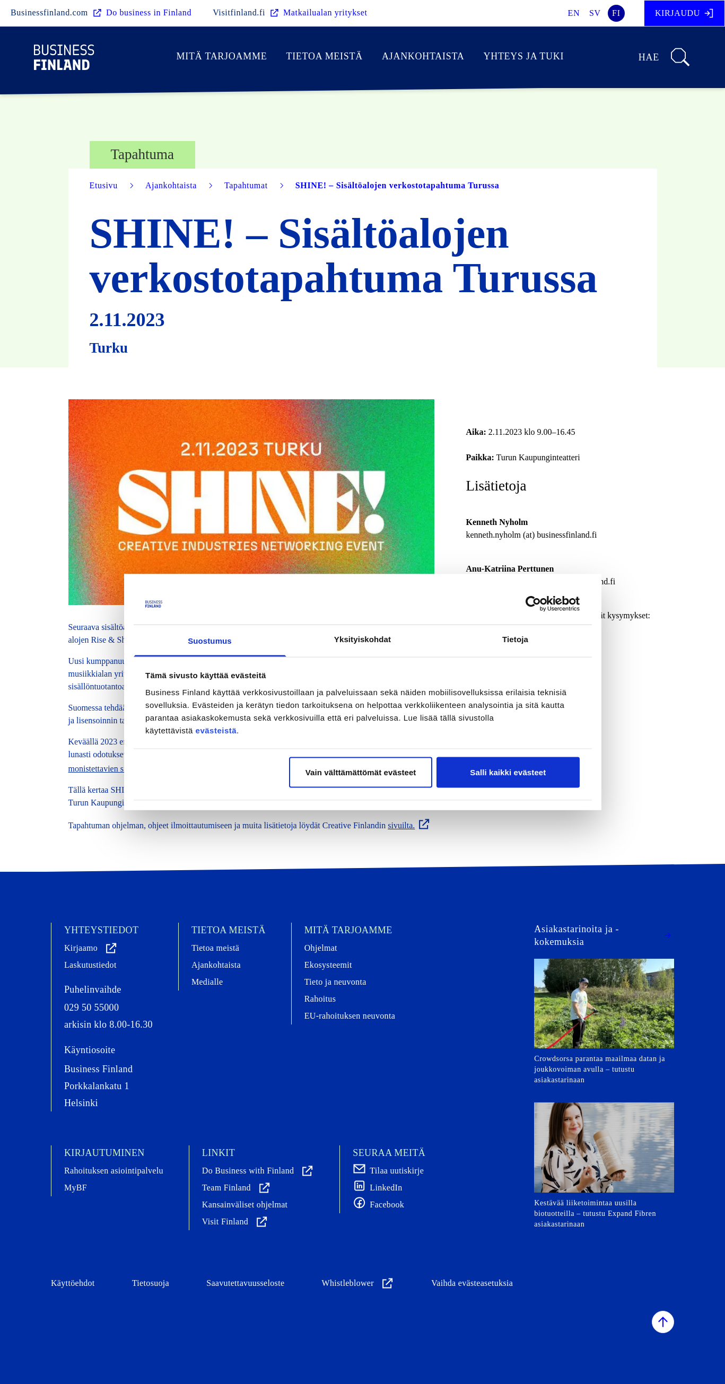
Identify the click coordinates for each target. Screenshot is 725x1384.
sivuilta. (409, 825)
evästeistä (216, 729)
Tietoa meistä (324, 56)
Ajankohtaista (423, 56)
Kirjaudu (684, 13)
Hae (665, 57)
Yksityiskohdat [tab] (362, 638)
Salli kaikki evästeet (508, 772)
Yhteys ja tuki (523, 56)
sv (595, 12)
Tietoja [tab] (515, 638)
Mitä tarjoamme (222, 56)
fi (616, 12)
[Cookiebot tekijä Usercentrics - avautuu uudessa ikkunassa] (533, 604)
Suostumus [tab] (210, 640)
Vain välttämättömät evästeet (360, 772)
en (574, 12)
